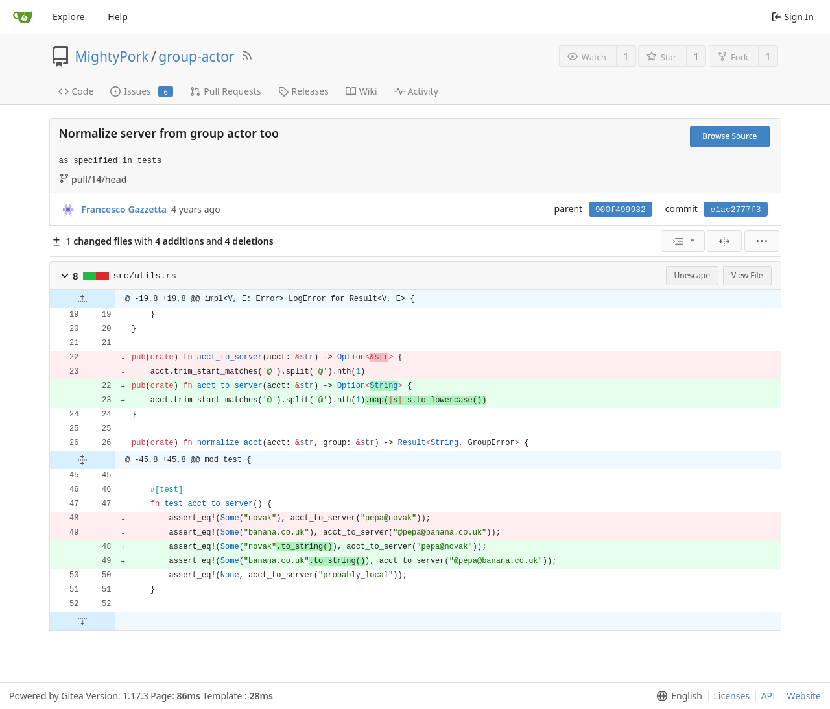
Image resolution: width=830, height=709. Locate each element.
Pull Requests (225, 91)
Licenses (732, 696)
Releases (303, 91)
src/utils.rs (144, 276)
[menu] (683, 241)
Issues (141, 91)
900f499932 (620, 210)
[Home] (22, 17)
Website (804, 696)
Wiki (361, 91)
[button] (65, 275)
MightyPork (112, 56)
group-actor (196, 56)
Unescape (692, 275)
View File (747, 275)
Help (118, 16)
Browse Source (729, 135)
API (768, 696)
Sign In (792, 16)
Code (76, 91)
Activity (416, 91)
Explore (68, 16)
